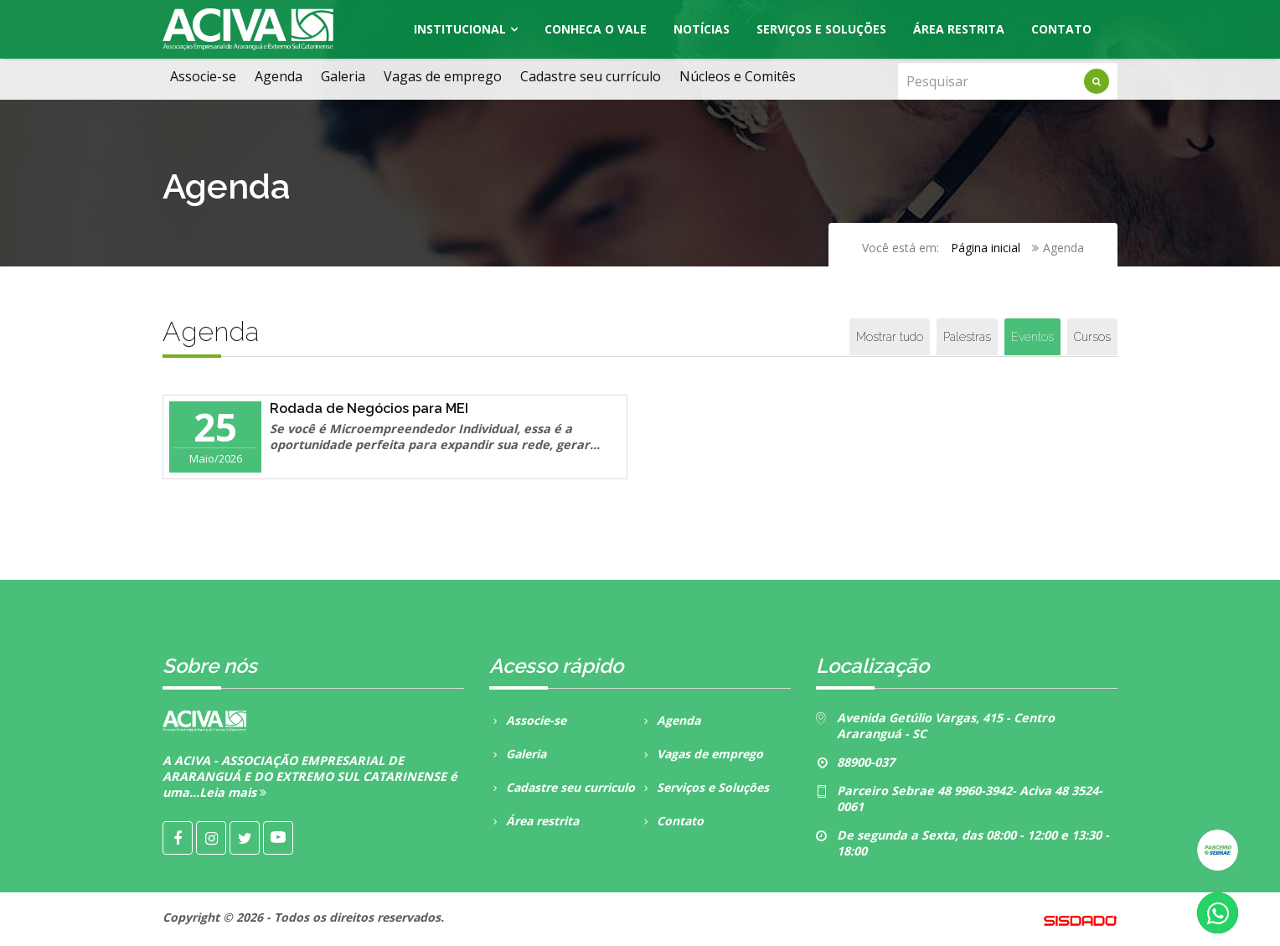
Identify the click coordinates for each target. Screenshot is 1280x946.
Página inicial (985, 248)
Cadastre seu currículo (590, 76)
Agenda (278, 76)
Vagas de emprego (443, 76)
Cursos (1092, 337)
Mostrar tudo (889, 337)
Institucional (460, 29)
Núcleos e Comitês (737, 76)
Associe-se (203, 76)
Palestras (967, 337)
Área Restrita (958, 29)
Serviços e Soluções (821, 29)
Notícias (702, 29)
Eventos (1032, 337)
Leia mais (232, 792)
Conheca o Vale (596, 29)
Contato (1061, 29)
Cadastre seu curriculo (562, 787)
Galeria (343, 76)
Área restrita (534, 821)
